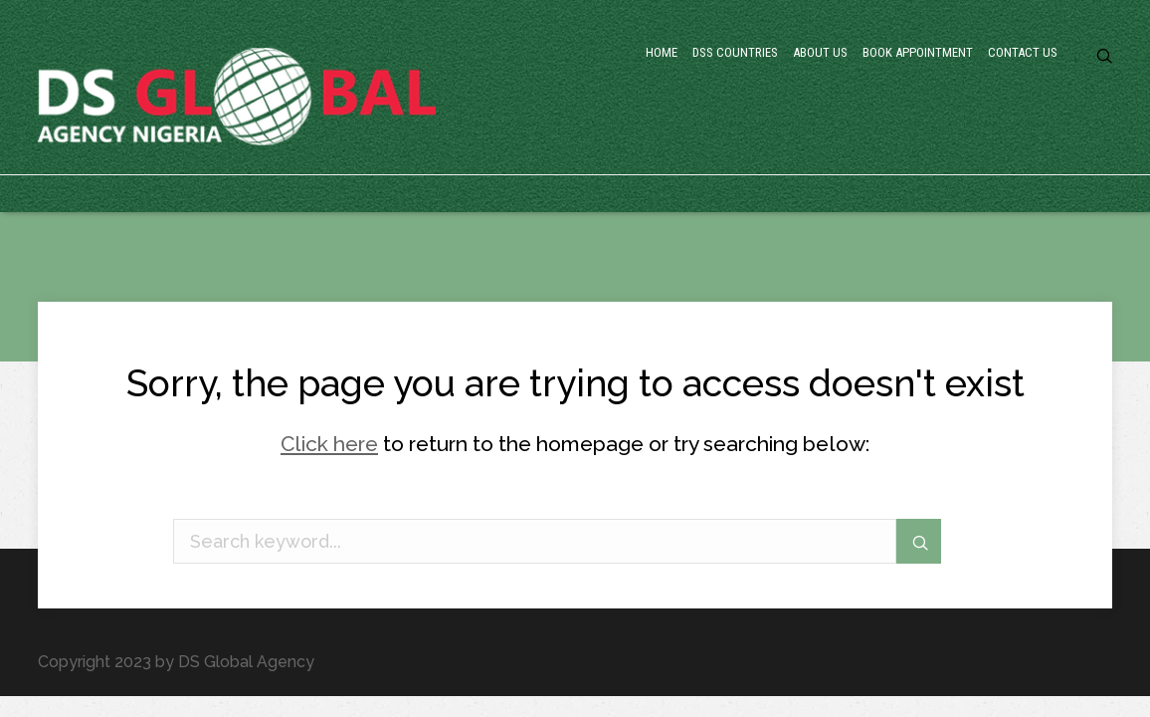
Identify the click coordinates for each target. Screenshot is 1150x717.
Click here (329, 443)
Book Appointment (838, 134)
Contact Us (990, 134)
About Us (696, 134)
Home (456, 134)
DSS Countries (569, 134)
